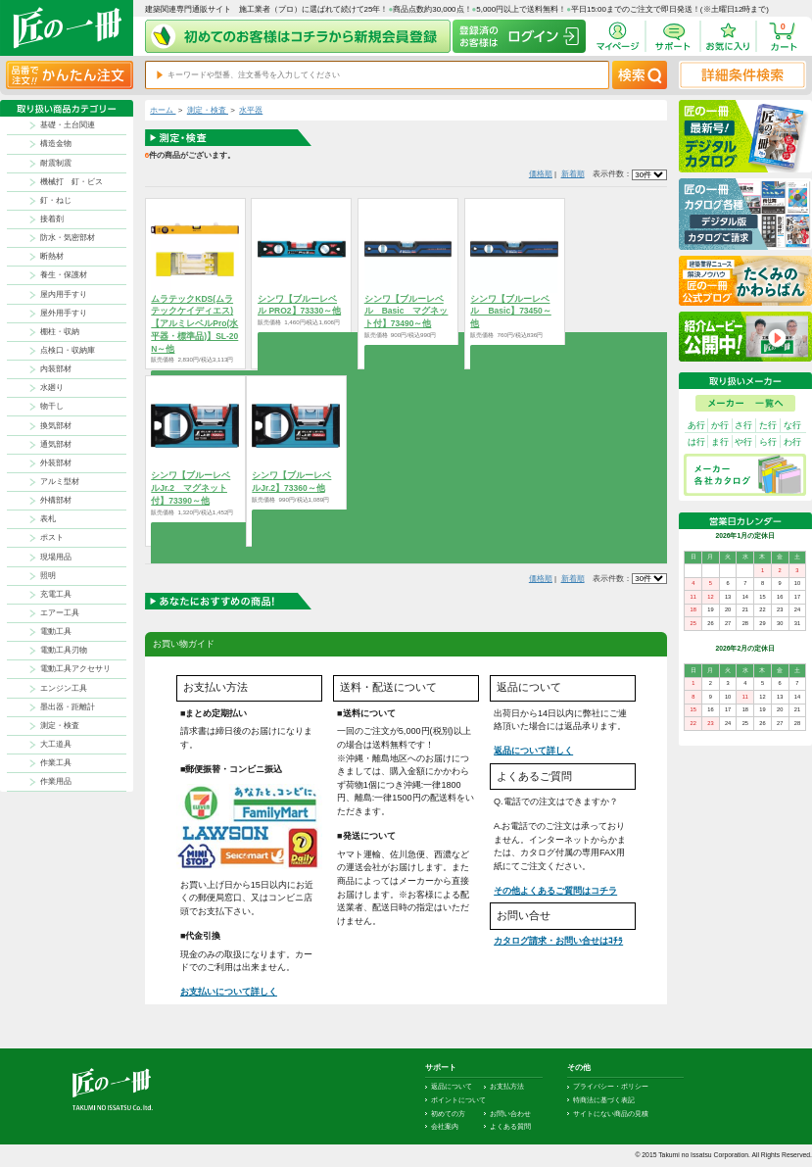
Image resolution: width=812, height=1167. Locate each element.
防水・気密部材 (67, 237)
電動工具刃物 (63, 650)
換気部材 (56, 425)
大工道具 (56, 744)
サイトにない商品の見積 (610, 1113)
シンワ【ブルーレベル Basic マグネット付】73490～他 (406, 311)
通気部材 (56, 444)
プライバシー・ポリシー (610, 1086)
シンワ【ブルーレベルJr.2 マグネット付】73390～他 (190, 488)
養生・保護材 (63, 274)
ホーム (162, 110)
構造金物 (56, 143)
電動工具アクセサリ (75, 668)
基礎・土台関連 (67, 125)
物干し (52, 406)
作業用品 (56, 781)
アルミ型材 (59, 481)
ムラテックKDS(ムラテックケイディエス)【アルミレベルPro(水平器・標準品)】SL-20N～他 (194, 324)
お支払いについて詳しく (228, 992)
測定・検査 (59, 725)
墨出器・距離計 (67, 707)
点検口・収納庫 (67, 350)
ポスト (52, 537)
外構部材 (56, 500)
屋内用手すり (63, 294)
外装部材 (56, 463)
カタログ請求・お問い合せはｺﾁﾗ (558, 941)
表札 (48, 518)
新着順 (573, 174)
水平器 (251, 110)
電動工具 (56, 631)
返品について (451, 1086)
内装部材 (56, 369)
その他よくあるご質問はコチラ (555, 891)
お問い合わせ (510, 1113)
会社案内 (444, 1126)
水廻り (52, 387)
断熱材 (52, 256)
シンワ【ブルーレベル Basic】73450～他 (510, 311)
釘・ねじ (56, 200)
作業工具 (56, 762)
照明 (48, 575)
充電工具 (56, 594)
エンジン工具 (63, 688)
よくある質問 (510, 1126)
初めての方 (448, 1113)
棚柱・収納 (59, 331)
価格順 (540, 174)
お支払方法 (507, 1086)
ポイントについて (458, 1099)
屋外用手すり (63, 313)
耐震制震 (56, 163)
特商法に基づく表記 (604, 1099)
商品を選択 (301, 339)
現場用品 (56, 557)
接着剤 (52, 219)
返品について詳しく (533, 750)
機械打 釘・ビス (71, 181)
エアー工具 (59, 612)
